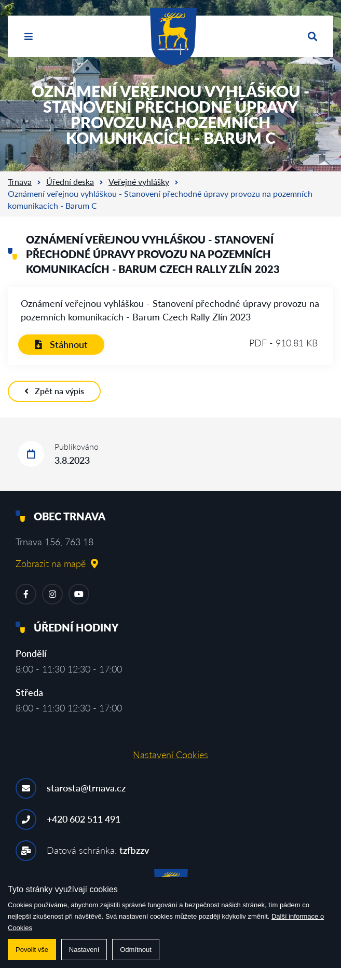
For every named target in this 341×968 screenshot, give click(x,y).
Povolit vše (32, 949)
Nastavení (84, 949)
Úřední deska (70, 181)
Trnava (20, 181)
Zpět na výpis (54, 391)
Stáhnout (61, 344)
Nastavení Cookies (170, 754)
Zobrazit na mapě (57, 563)
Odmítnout (136, 949)
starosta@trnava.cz (86, 788)
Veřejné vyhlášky (138, 181)
